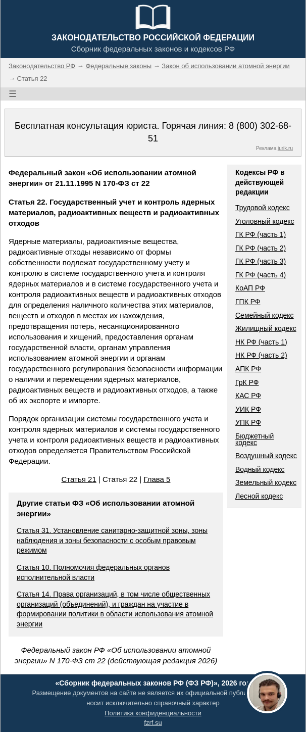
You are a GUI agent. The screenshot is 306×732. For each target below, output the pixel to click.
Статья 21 (79, 479)
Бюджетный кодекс (254, 439)
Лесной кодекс (259, 496)
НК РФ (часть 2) (261, 355)
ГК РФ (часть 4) (260, 275)
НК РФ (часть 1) (261, 342)
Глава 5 (156, 479)
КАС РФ (248, 396)
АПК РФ (248, 369)
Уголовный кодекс (264, 221)
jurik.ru (285, 148)
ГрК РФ (247, 382)
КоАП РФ (250, 288)
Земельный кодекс (265, 482)
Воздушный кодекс (266, 456)
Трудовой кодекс (262, 208)
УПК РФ (248, 422)
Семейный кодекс (264, 315)
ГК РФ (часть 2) (260, 248)
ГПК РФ (248, 302)
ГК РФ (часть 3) (260, 261)
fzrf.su (153, 722)
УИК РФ (248, 409)
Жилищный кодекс (265, 328)
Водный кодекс (260, 469)
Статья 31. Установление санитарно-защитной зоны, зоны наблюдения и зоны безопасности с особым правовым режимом (112, 540)
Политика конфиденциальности (153, 713)
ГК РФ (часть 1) (260, 234)
